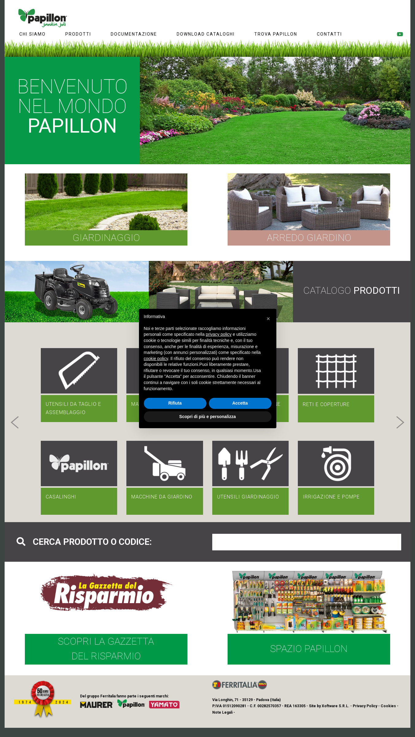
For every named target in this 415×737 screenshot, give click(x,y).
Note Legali (222, 712)
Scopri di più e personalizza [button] (207, 416)
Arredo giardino (309, 237)
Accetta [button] (240, 403)
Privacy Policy (365, 706)
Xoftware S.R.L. (335, 706)
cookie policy (156, 358)
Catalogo (351, 290)
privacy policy (219, 334)
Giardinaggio (106, 237)
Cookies (388, 706)
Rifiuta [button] (175, 403)
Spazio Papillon (309, 648)
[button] (15, 422)
